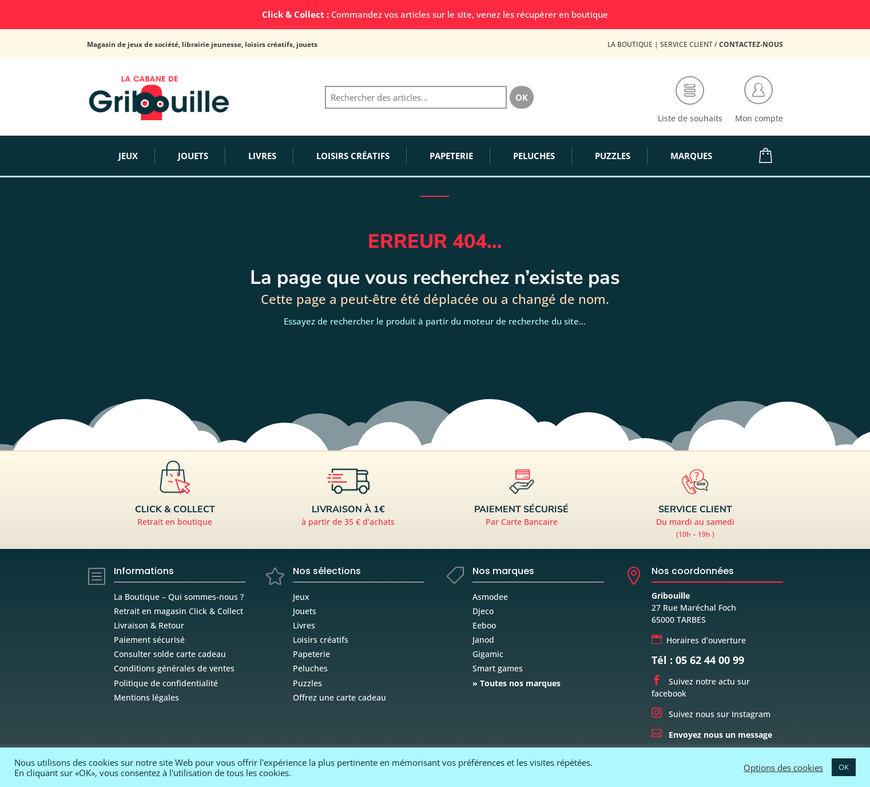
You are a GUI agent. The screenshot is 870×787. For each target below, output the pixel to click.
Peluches (310, 668)
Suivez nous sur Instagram (710, 714)
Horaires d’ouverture (698, 640)
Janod (483, 639)
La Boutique (630, 44)
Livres (304, 625)
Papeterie (311, 653)
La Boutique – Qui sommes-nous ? (179, 596)
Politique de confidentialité (166, 683)
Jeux (301, 596)
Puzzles (307, 683)
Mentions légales (146, 697)
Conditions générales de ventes (174, 668)
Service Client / (721, 44)
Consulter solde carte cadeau (170, 653)
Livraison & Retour (149, 625)
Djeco (483, 611)
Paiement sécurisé (149, 639)
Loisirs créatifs (320, 639)
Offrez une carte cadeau (339, 697)
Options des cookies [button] (783, 767)
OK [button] (844, 767)
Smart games (497, 668)
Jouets (304, 611)
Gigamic (487, 653)
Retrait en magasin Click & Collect (178, 611)
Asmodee (490, 596)
